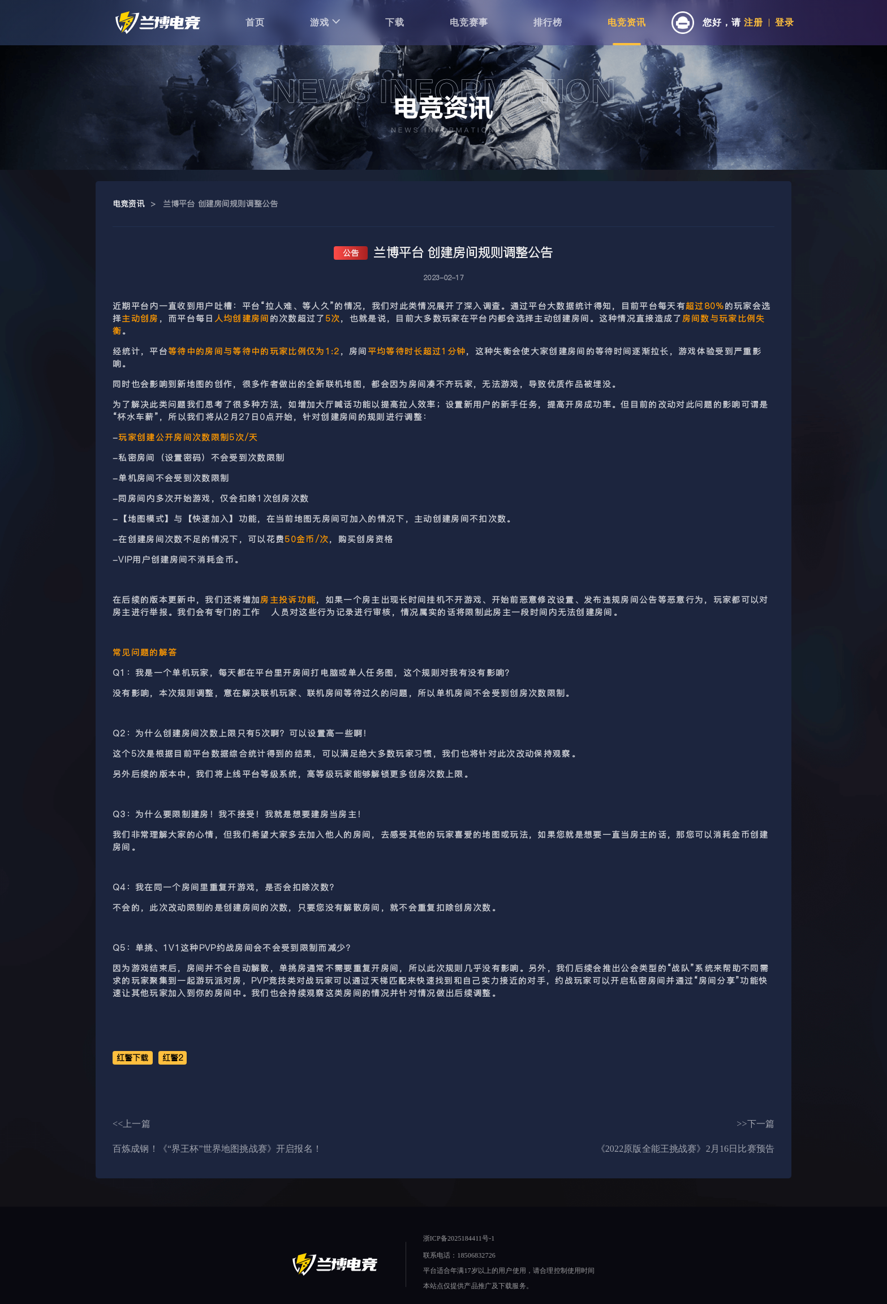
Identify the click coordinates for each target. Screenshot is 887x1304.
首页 (255, 22)
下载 (394, 22)
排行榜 (547, 22)
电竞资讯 (627, 22)
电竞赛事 (469, 22)
